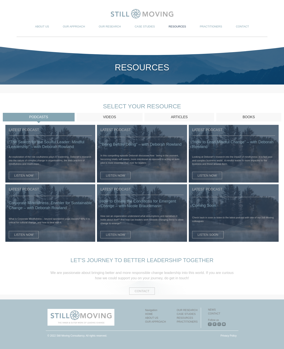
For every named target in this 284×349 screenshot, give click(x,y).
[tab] (39, 117)
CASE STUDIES (145, 26)
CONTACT (242, 26)
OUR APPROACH (74, 26)
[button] (24, 175)
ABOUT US (42, 26)
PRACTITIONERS (211, 26)
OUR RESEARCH (110, 26)
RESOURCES (177, 26)
